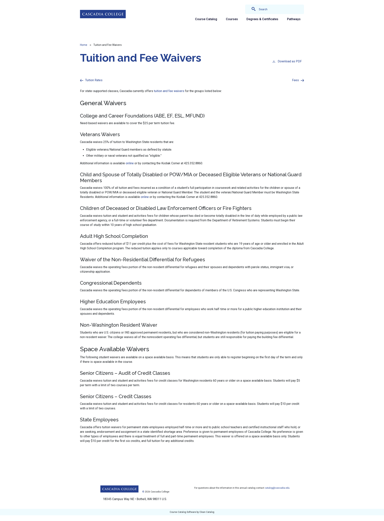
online (130, 163)
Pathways (294, 19)
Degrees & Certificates (262, 19)
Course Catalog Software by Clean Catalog (192, 512)
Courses (232, 19)
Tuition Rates (93, 80)
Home (83, 44)
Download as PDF (287, 61)
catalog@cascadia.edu (277, 488)
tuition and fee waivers (169, 91)
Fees (295, 80)
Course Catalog (206, 19)
